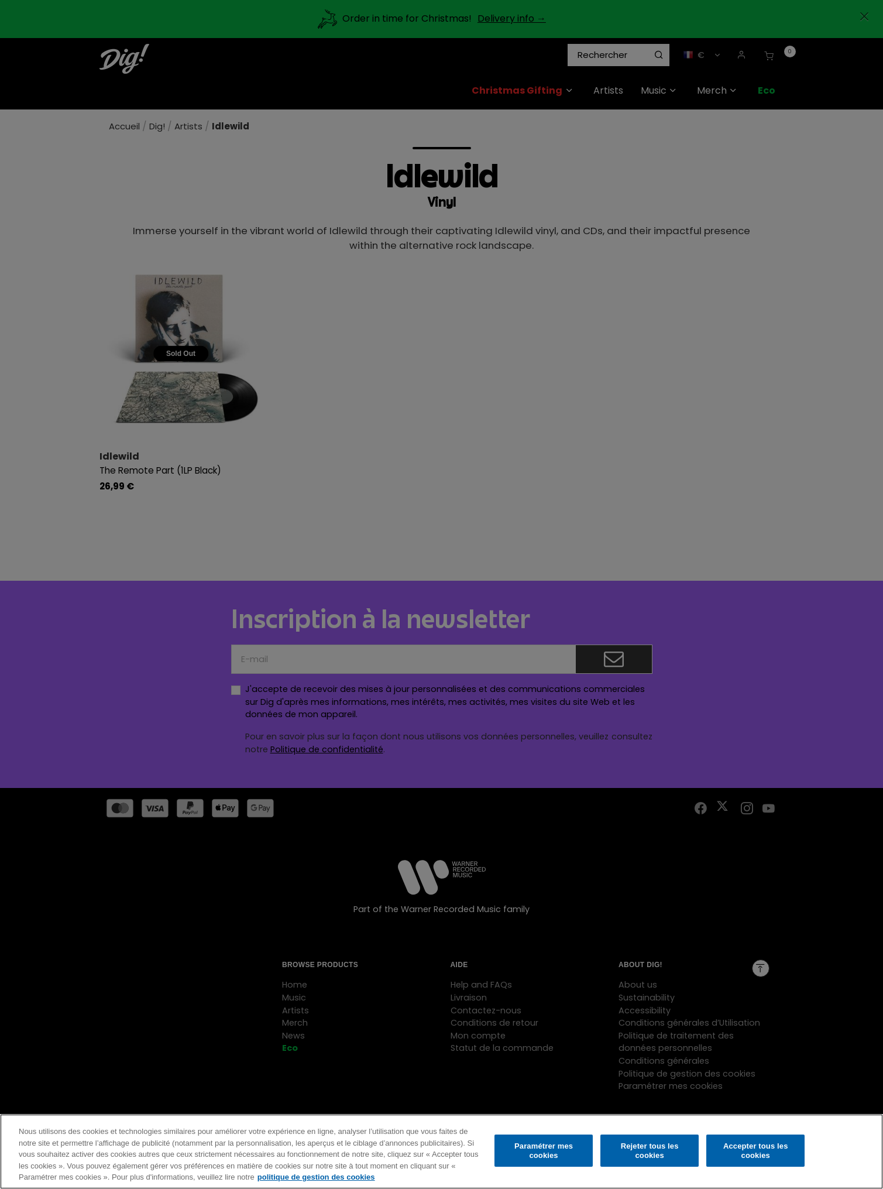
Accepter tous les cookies (755, 1154)
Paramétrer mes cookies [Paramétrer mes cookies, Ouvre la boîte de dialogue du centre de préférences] (543, 1154)
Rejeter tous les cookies (650, 1154)
